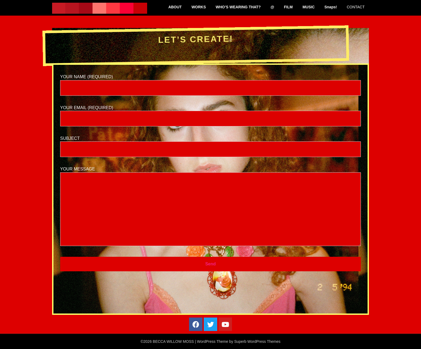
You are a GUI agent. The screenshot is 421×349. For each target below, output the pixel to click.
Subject (210, 143)
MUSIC (309, 7)
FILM (288, 7)
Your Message (210, 207)
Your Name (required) (210, 82)
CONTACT (356, 7)
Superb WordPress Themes (257, 341)
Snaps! (330, 7)
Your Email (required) (210, 113)
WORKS (198, 7)
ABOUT (175, 7)
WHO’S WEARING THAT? (238, 7)
